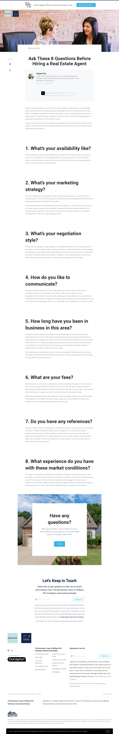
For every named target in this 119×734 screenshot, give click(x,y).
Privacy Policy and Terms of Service (72, 617)
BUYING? (37, 13)
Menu (96, 14)
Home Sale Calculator (59, 660)
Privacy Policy (107, 694)
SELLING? (28, 13)
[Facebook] (8, 650)
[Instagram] (12, 650)
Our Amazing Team (41, 666)
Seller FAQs (39, 657)
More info (90, 731)
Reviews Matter (40, 670)
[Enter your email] (54, 599)
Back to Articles (34, 48)
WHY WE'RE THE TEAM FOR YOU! (55, 13)
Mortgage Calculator (59, 669)
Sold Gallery (56, 672)
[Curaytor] (17, 661)
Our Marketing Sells (42, 654)
